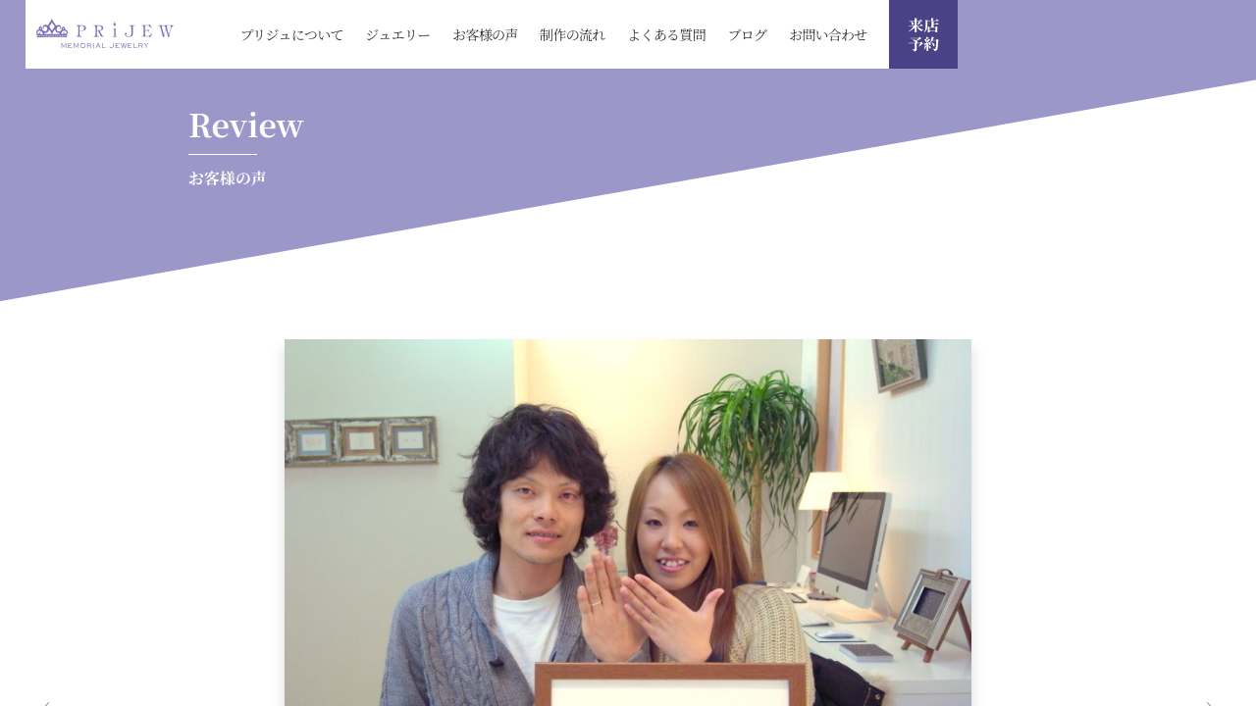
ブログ (746, 34)
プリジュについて (290, 34)
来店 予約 (923, 34)
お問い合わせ (828, 34)
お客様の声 (485, 34)
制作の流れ (572, 34)
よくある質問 (666, 34)
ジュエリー (397, 34)
